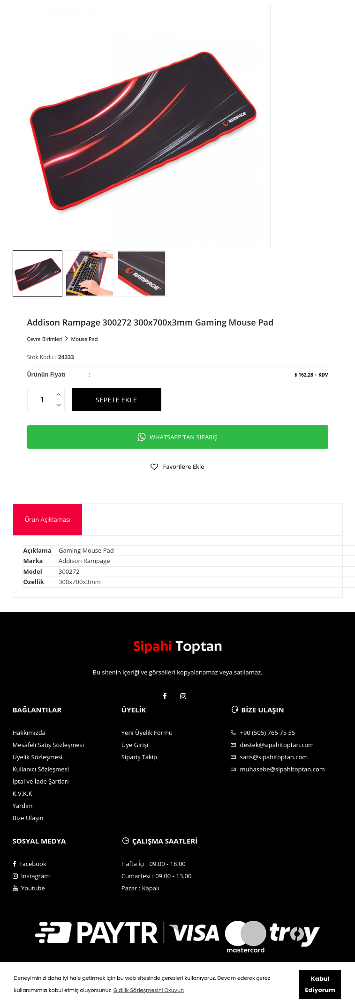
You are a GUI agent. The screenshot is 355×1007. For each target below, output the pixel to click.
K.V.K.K (22, 793)
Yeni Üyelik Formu (147, 732)
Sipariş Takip (139, 757)
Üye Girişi (134, 744)
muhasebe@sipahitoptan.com (277, 769)
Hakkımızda (29, 732)
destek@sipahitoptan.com (272, 744)
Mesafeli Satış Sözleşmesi (48, 744)
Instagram (31, 876)
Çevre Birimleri (45, 338)
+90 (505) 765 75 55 (262, 732)
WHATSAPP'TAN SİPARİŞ (177, 437)
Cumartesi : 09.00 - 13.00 (156, 876)
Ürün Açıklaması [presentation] (48, 519)
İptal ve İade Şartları (41, 781)
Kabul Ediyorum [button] (320, 984)
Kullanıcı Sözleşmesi (41, 769)
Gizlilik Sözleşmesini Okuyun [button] (148, 990)
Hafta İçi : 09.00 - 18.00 (153, 863)
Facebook (29, 863)
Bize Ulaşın (28, 818)
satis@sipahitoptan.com (269, 757)
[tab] (48, 519)
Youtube (29, 888)
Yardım (23, 805)
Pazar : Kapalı (140, 888)
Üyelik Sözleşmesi (38, 757)
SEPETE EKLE (116, 399)
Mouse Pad (84, 338)
